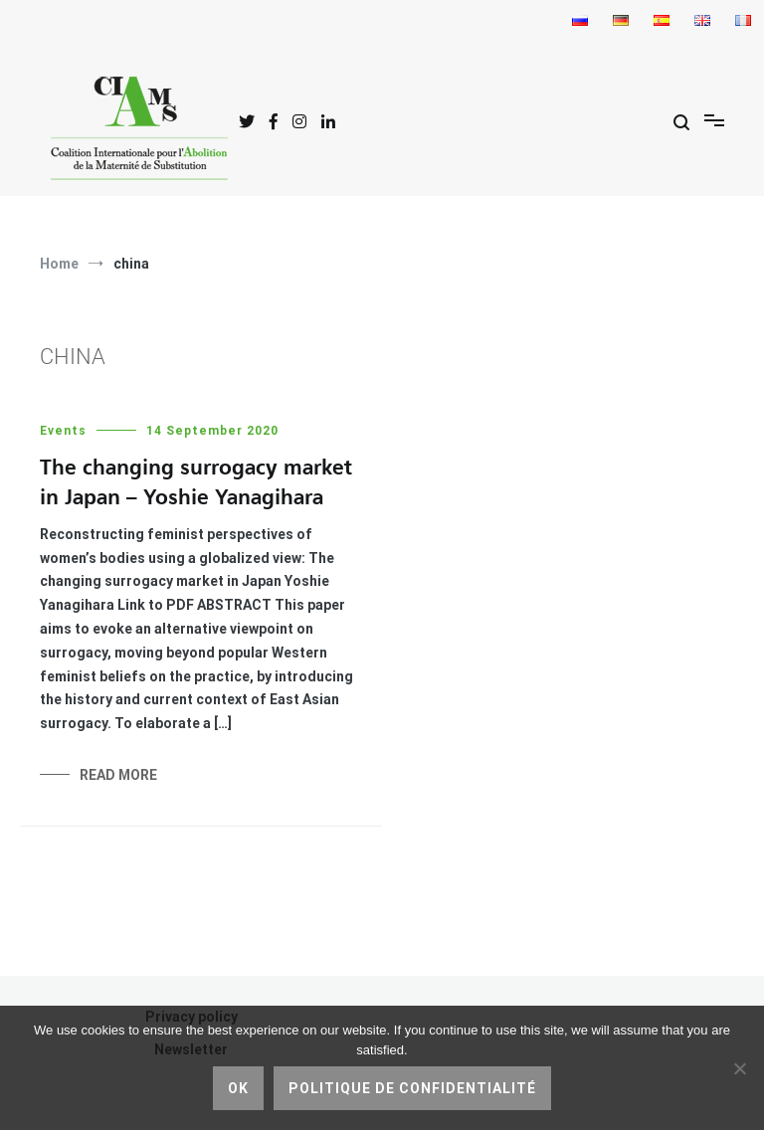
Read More (118, 775)
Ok (238, 1088)
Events (63, 431)
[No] (739, 1068)
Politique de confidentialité (412, 1088)
